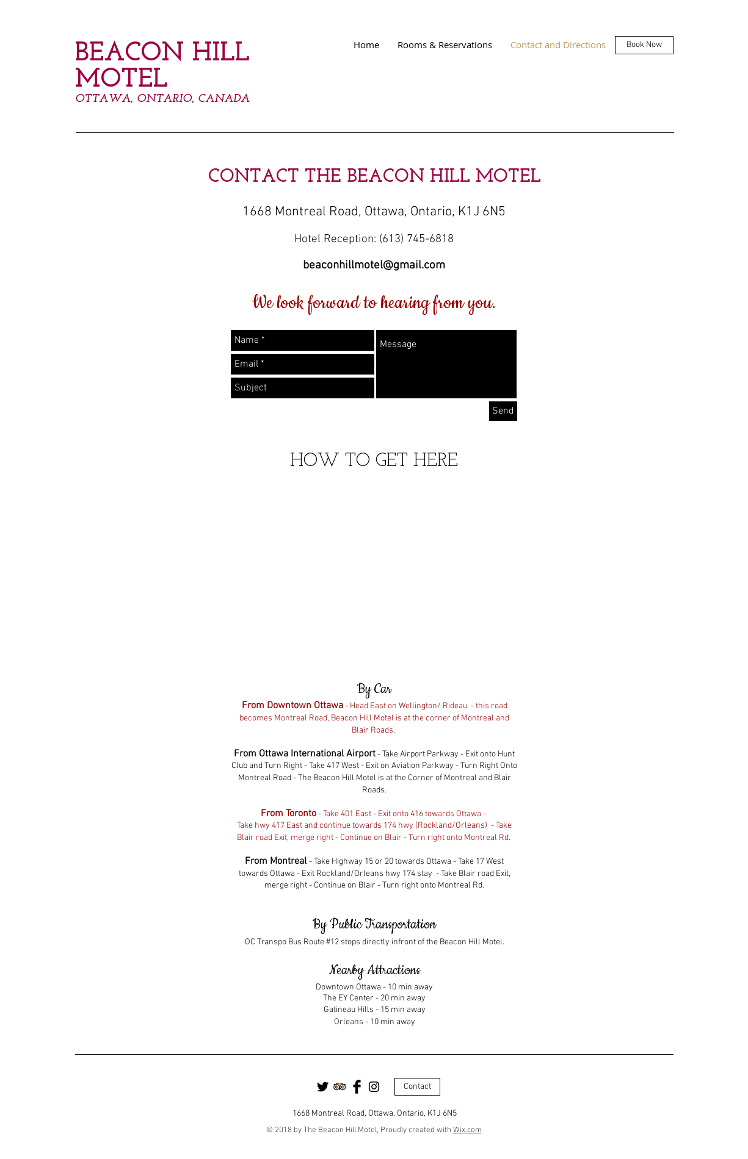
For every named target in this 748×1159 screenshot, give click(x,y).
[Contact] (417, 1087)
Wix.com (467, 1130)
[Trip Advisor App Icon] (340, 1087)
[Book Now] (644, 45)
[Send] (503, 411)
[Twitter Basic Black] (323, 1087)
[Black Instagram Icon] (374, 1087)
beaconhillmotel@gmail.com (374, 266)
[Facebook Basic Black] (357, 1087)
